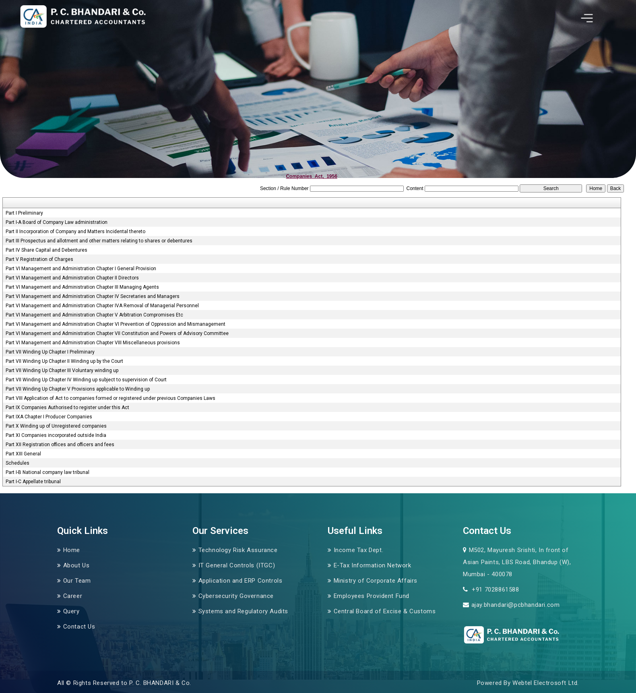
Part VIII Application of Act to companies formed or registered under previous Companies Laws (110, 398)
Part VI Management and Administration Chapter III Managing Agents (82, 287)
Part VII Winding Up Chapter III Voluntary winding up (62, 370)
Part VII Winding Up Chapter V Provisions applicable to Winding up (78, 389)
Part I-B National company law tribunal (47, 472)
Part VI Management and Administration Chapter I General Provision (81, 268)
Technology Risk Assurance (238, 550)
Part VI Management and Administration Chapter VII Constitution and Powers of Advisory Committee (117, 333)
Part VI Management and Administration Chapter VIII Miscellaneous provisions (93, 342)
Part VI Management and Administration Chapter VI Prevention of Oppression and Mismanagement (115, 324)
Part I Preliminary (24, 213)
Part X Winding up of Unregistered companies (56, 426)
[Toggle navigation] (587, 18)
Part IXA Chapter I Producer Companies (49, 417)
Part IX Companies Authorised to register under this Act (67, 407)
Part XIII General (23, 454)
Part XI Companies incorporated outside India (56, 435)
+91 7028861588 (494, 589)
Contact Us (79, 626)
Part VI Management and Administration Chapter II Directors (72, 278)
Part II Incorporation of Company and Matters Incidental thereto (75, 231)
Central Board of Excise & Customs (385, 611)
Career (73, 596)
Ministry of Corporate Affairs (375, 580)
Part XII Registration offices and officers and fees (60, 444)
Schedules (17, 463)
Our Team (77, 580)
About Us (76, 565)
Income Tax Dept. (359, 550)
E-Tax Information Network (372, 565)
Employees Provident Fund (371, 596)
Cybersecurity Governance (236, 596)
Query (71, 611)
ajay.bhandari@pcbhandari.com (515, 604)
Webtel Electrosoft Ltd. (545, 683)
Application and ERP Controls (240, 580)
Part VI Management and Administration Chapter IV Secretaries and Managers (93, 296)
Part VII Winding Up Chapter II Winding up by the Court (64, 361)
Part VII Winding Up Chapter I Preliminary (50, 352)
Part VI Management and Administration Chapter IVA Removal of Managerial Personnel (102, 305)
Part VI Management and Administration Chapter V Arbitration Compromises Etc (94, 315)
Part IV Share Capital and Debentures (46, 250)
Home (71, 550)
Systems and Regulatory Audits (243, 611)
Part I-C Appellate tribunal (33, 481)
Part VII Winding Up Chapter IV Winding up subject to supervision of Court (86, 380)
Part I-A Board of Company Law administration (56, 222)
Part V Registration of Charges (39, 259)
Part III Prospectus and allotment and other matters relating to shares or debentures (99, 241)
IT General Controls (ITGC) (236, 565)
